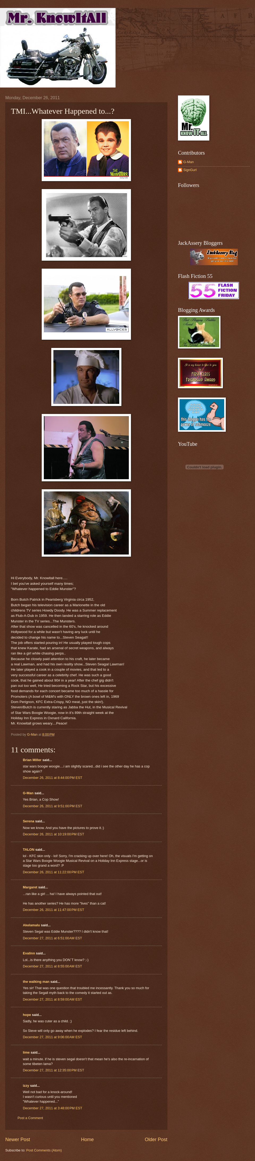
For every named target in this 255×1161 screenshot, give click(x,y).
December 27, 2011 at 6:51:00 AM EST (52, 938)
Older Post (156, 1139)
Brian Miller (32, 760)
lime (26, 1052)
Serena (28, 821)
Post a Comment (30, 1118)
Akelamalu (31, 925)
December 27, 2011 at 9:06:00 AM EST (52, 1037)
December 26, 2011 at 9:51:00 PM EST (52, 806)
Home (87, 1139)
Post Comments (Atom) (44, 1150)
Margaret (30, 887)
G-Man (28, 793)
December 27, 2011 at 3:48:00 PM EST (52, 1108)
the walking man (36, 982)
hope (27, 1015)
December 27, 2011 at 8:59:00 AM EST (52, 999)
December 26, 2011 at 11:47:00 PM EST (53, 910)
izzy (26, 1086)
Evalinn (29, 953)
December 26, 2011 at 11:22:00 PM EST (53, 872)
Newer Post (17, 1139)
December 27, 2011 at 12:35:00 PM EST (53, 1070)
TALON (28, 850)
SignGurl (190, 170)
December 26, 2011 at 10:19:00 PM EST (53, 834)
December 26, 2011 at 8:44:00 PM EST (52, 778)
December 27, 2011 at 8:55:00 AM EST (52, 966)
